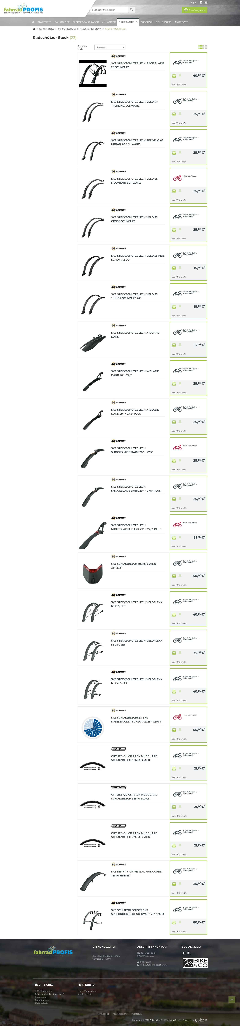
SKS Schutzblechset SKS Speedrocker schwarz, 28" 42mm (136, 719)
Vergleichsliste (85, 994)
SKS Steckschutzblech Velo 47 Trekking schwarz (134, 103)
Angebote (181, 22)
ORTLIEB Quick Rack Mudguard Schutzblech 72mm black (134, 835)
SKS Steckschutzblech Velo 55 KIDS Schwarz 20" (138, 257)
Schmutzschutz (67, 29)
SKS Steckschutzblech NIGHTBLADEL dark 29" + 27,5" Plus (136, 527)
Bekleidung (164, 22)
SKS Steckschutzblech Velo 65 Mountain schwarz (134, 180)
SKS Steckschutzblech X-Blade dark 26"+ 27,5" (135, 373)
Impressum (41, 997)
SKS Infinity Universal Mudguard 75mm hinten (136, 873)
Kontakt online (120, 1014)
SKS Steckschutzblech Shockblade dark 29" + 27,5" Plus (136, 488)
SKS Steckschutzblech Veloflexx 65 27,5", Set (136, 681)
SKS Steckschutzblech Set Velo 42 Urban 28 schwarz (137, 142)
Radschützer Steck (90, 29)
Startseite (44, 22)
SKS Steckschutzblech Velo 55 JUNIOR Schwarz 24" (134, 296)
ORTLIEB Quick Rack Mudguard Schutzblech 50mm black (134, 758)
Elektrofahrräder (86, 22)
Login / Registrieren (87, 991)
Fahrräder (62, 22)
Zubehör (147, 22)
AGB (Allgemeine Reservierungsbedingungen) (49, 992)
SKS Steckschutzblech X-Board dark (135, 334)
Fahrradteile (128, 22)
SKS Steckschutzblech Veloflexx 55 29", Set (136, 642)
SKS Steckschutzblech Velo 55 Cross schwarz (134, 219)
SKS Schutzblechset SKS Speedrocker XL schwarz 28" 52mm (137, 912)
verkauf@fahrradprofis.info (152, 965)
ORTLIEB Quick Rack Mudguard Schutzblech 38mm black (134, 796)
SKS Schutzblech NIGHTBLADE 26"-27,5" (133, 565)
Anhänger (109, 22)
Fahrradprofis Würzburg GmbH (166, 1020)
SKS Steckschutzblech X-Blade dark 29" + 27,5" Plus (135, 411)
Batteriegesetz (42, 1000)
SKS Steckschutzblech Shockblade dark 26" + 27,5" (132, 450)
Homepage (103, 1014)
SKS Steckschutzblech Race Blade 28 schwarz (137, 65)
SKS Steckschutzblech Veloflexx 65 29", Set (136, 604)
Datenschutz (41, 1003)
